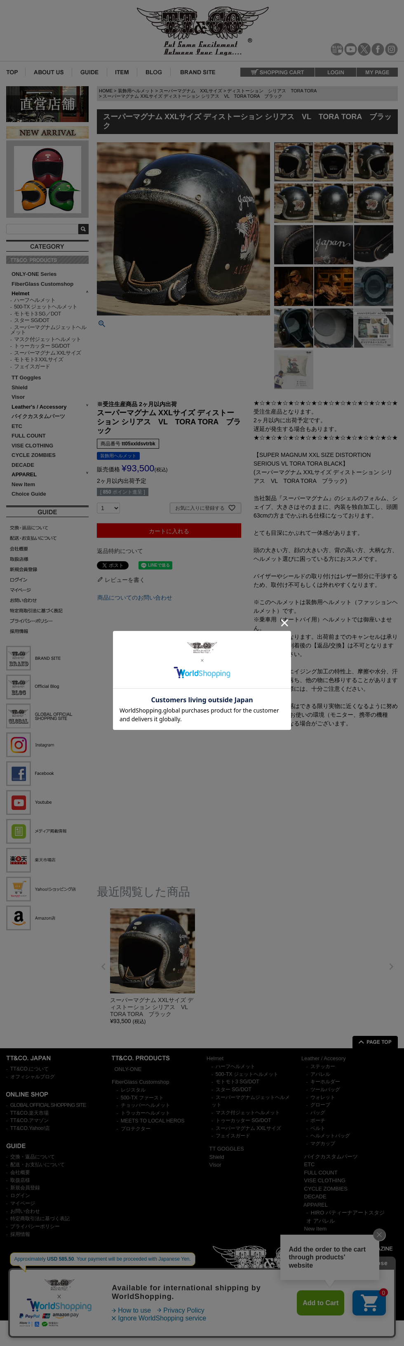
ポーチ (317, 1120)
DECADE (23, 465)
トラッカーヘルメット (145, 1113)
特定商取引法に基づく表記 (40, 1218)
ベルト (317, 1128)
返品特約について (120, 551)
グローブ (320, 1105)
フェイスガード (32, 366)
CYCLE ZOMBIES (34, 455)
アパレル (320, 1074)
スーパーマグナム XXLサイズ (47, 353)
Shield (20, 387)
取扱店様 (20, 1180)
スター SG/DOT (31, 320)
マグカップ (322, 1143)
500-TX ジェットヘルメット (45, 307)
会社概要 (20, 1172)
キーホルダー (325, 1082)
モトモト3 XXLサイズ (38, 359)
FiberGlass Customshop (42, 284)
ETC (17, 426)
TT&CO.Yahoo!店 (30, 1128)
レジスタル (133, 1090)
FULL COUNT (29, 436)
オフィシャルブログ (32, 1077)
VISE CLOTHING (32, 445)
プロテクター (135, 1129)
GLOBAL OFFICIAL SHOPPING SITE (48, 1105)
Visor (19, 397)
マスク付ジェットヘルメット (47, 339)
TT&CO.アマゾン (29, 1120)
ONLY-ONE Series (34, 274)
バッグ (317, 1112)
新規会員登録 (25, 1188)
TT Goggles (26, 377)
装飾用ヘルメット (136, 90)
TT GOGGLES (226, 1149)
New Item (23, 484)
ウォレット (322, 1097)
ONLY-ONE (128, 1069)
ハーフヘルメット (34, 300)
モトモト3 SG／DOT (37, 314)
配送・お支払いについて (37, 1164)
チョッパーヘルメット (145, 1105)
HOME (106, 90)
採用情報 (20, 1234)
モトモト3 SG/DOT (237, 1082)
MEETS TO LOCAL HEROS (153, 1121)
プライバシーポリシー (35, 1226)
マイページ (22, 1203)
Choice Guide (29, 494)
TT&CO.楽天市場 (29, 1113)
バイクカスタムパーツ (38, 416)
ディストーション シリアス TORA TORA (272, 90)
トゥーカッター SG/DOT (42, 346)
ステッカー (322, 1066)
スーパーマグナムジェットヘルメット (48, 330)
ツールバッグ (325, 1089)
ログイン (20, 1195)
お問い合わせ (25, 1211)
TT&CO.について (29, 1069)
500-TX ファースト (142, 1098)
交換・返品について (32, 1157)
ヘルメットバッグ (330, 1136)
